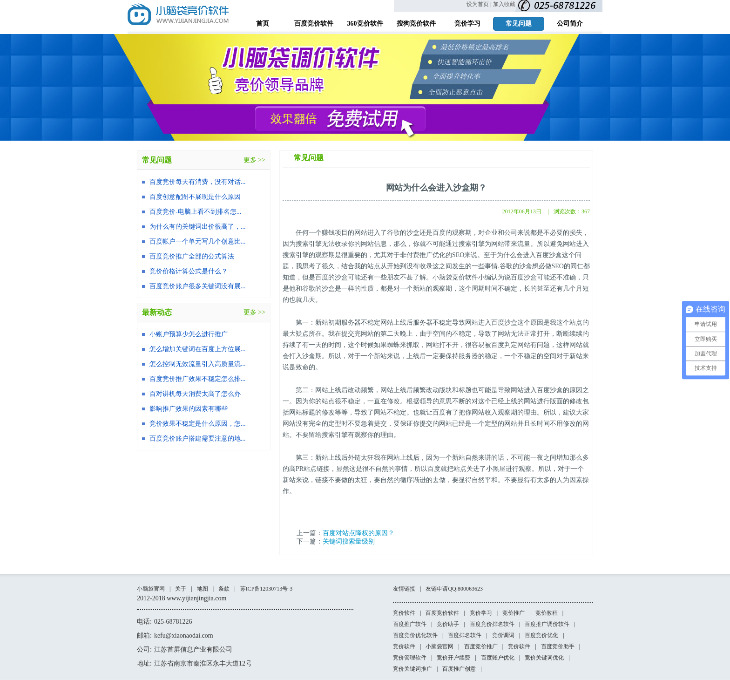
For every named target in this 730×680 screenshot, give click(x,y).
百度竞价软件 (442, 613)
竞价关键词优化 (544, 657)
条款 (224, 588)
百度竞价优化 (541, 635)
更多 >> (254, 159)
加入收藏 (504, 4)
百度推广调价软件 (547, 624)
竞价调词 (503, 635)
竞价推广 (513, 613)
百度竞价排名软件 (492, 624)
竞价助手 (448, 624)
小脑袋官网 (151, 588)
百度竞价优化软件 (415, 635)
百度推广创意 (459, 669)
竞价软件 (404, 613)
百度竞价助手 (558, 646)
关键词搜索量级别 (349, 541)
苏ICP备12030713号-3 (266, 588)
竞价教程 (546, 613)
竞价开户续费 (453, 657)
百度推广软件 (409, 624)
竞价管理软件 (409, 657)
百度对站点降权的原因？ (358, 533)
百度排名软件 (464, 635)
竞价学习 (481, 613)
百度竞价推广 (481, 646)
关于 (180, 588)
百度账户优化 (497, 657)
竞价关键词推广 (412, 669)
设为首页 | (478, 4)
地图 (202, 588)
